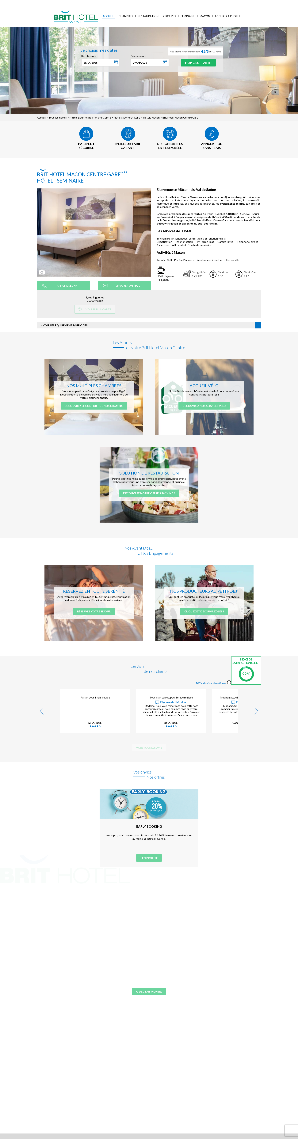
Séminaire (188, 16)
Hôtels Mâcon (151, 117)
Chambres (126, 16)
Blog (120, 3)
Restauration (148, 16)
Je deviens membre (149, 991)
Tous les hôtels (57, 117)
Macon (205, 16)
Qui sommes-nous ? (54, 3)
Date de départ (138, 56)
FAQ (129, 3)
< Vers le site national (28, 3)
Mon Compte (257, 2)
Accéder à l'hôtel (227, 16)
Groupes (169, 16)
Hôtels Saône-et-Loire (127, 117)
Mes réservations (79, 3)
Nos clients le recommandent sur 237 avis (195, 51)
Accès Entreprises (103, 3)
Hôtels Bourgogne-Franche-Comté (90, 117)
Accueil (108, 16)
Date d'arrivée (88, 56)
